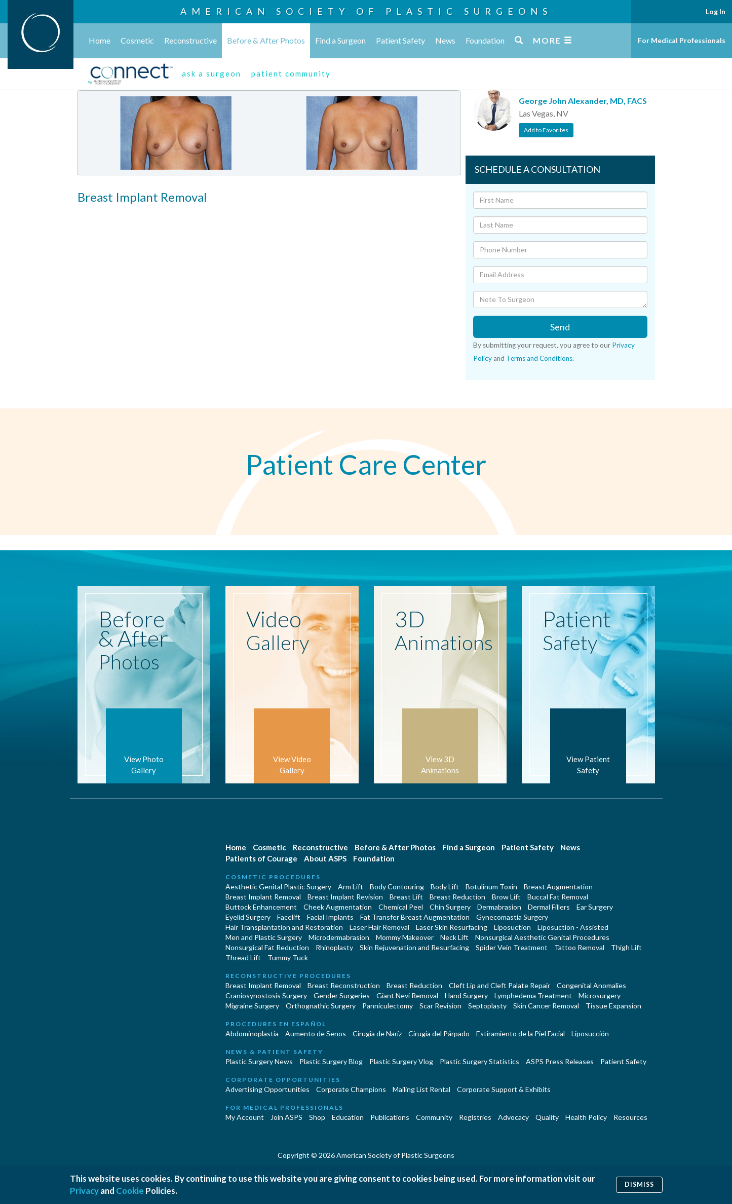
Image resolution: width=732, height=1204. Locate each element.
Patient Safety (400, 40)
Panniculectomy (387, 1005)
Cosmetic (137, 40)
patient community (291, 73)
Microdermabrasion (339, 937)
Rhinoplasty (334, 947)
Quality (547, 1117)
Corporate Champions (351, 1089)
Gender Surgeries (342, 995)
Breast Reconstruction (343, 985)
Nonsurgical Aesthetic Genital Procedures (542, 937)
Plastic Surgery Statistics (479, 1061)
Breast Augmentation (558, 886)
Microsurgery (600, 995)
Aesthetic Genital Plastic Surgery (278, 886)
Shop (317, 1117)
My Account (244, 1117)
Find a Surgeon (340, 40)
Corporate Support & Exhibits (504, 1089)
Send (560, 326)
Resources (630, 1117)
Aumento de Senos (315, 1033)
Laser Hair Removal (379, 927)
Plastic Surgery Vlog (401, 1061)
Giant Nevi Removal (407, 995)
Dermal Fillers (549, 906)
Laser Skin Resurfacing (451, 927)
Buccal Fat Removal (557, 896)
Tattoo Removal (579, 947)
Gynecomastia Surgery (512, 917)
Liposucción (590, 1033)
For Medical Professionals (681, 40)
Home (99, 40)
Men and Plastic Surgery (263, 937)
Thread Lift (243, 957)
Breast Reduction (457, 896)
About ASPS (325, 858)
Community (434, 1117)
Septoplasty (487, 1005)
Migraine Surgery (252, 1005)
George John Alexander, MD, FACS (583, 100)
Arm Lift (350, 886)
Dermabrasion (499, 906)
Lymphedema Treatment (533, 995)
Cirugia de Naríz (377, 1033)
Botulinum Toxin (491, 886)
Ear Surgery (594, 906)
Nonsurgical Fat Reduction (267, 947)
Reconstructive (190, 40)
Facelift (288, 917)
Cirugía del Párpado (439, 1033)
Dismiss (639, 1184)
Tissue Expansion (613, 1005)
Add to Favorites (546, 130)
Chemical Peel (400, 906)
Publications (389, 1117)
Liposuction (512, 927)
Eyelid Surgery (248, 917)
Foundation (485, 40)
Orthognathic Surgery (321, 1005)
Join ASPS (286, 1117)
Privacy (84, 1190)
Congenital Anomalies (591, 985)
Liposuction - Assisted (572, 927)
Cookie (130, 1190)
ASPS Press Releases (560, 1061)
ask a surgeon (211, 73)
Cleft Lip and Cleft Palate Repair (499, 985)
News (445, 40)
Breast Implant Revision (345, 896)
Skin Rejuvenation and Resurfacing (414, 947)
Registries (475, 1117)
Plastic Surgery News (259, 1061)
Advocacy (513, 1117)
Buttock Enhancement (261, 906)
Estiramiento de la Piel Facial (520, 1033)
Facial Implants (330, 917)
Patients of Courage (261, 858)
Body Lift (445, 886)
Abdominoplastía (252, 1033)
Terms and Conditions (539, 358)
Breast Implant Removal (263, 896)
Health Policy (586, 1117)
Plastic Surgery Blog (331, 1061)
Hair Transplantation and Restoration (284, 927)
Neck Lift (454, 937)
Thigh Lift (626, 947)
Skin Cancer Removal (546, 1005)
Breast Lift (406, 896)
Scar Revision (440, 1005)
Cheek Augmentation (337, 906)
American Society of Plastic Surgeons (366, 11)
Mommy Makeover (405, 937)
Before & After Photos (266, 40)
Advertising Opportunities (267, 1089)
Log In (715, 11)
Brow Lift (506, 896)
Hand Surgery (466, 995)
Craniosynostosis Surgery (266, 995)
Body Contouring (397, 886)
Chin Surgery (450, 906)
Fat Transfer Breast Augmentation (415, 917)
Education (348, 1117)
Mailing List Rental (421, 1089)
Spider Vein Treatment (512, 947)
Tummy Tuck (287, 957)
